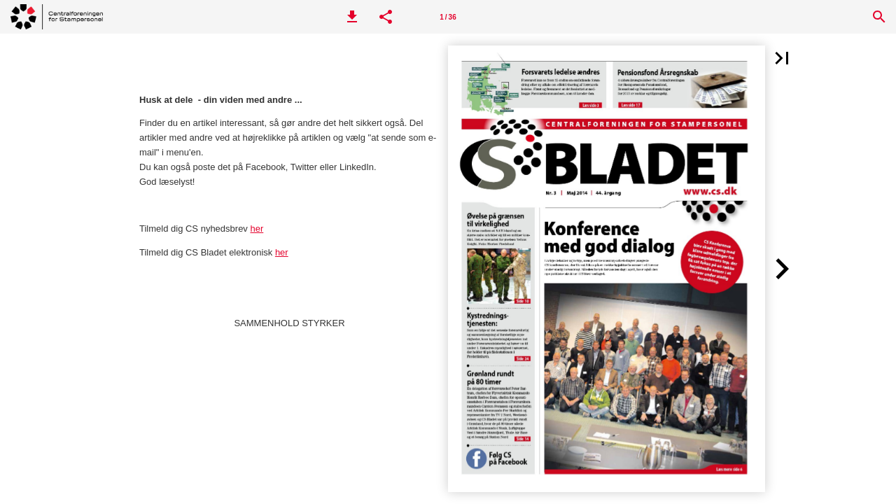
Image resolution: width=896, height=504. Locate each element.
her (256, 228)
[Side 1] (448, 17)
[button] (352, 17)
